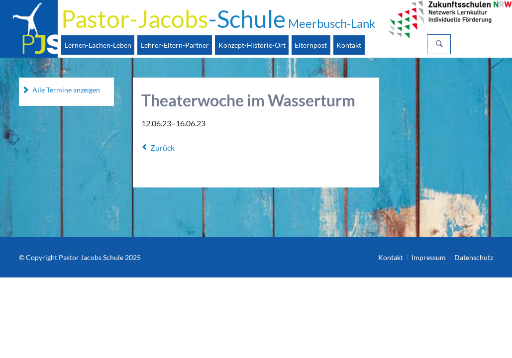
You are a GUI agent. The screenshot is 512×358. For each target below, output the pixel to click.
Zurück (162, 147)
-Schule (218, 18)
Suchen (439, 44)
